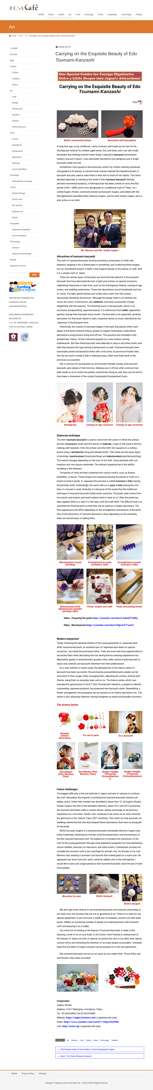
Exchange (14, 175)
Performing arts (19, 127)
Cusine (15, 139)
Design (15, 103)
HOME (14, 1073)
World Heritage (18, 193)
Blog (12, 60)
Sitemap (42, 1073)
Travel (12, 187)
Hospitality (14, 223)
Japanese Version (18, 266)
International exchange (22, 181)
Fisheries (16, 163)
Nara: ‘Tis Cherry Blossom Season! (76, 1056)
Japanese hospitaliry (21, 229)
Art (68, 1040)
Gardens (16, 115)
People (13, 260)
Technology (104, 1040)
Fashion (15, 121)
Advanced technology (21, 253)
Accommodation (19, 235)
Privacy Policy (28, 1073)
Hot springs (17, 205)
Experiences (17, 211)
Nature (15, 217)
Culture (88, 1040)
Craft (81, 1040)
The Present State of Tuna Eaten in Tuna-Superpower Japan (87, 1049)
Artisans (74, 1040)
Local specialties (19, 169)
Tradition (114, 1040)
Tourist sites (17, 199)
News (96, 1040)
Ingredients (17, 145)
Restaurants (17, 151)
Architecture (17, 109)
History (15, 84)
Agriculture (17, 157)
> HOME (14, 48)
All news (13, 54)
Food (12, 133)
